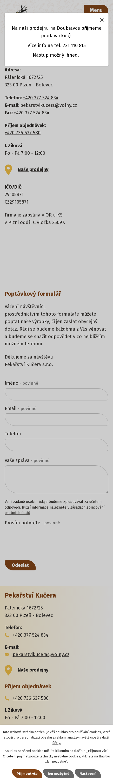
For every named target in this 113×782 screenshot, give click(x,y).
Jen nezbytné (58, 774)
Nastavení (87, 774)
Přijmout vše (27, 774)
